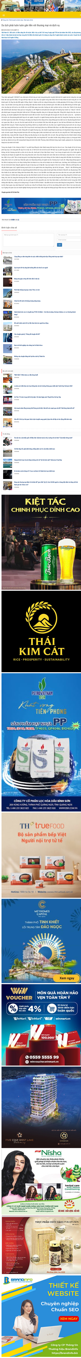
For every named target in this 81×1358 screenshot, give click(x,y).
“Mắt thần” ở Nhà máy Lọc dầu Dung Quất (26, 375)
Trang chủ (4, 20)
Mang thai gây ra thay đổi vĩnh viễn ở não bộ (26, 279)
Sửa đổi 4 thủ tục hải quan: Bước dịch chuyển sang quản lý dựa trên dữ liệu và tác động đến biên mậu (43, 419)
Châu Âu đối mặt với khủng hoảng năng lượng (27, 301)
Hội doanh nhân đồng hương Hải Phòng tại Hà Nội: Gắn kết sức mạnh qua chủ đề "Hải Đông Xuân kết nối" (44, 408)
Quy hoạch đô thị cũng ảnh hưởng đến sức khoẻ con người (31, 268)
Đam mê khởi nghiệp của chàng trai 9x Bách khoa (28, 345)
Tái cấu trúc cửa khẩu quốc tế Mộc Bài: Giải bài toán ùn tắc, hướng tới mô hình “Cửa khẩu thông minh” (43, 438)
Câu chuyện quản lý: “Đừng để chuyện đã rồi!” (27, 334)
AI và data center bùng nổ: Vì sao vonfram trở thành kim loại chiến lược (34, 471)
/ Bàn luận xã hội (28, 20)
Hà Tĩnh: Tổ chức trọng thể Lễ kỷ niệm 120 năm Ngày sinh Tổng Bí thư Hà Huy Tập (37, 397)
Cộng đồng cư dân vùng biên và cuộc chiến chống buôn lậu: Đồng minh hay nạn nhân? (38, 257)
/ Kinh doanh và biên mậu (15, 20)
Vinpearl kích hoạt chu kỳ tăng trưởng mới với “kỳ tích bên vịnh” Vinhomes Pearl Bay (38, 460)
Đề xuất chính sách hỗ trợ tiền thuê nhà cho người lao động (31, 323)
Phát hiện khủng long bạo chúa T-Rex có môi (27, 290)
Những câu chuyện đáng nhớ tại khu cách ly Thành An (29, 356)
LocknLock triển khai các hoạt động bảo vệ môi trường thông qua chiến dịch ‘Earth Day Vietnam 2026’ (43, 386)
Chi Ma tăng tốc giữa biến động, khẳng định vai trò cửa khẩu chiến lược (34, 449)
